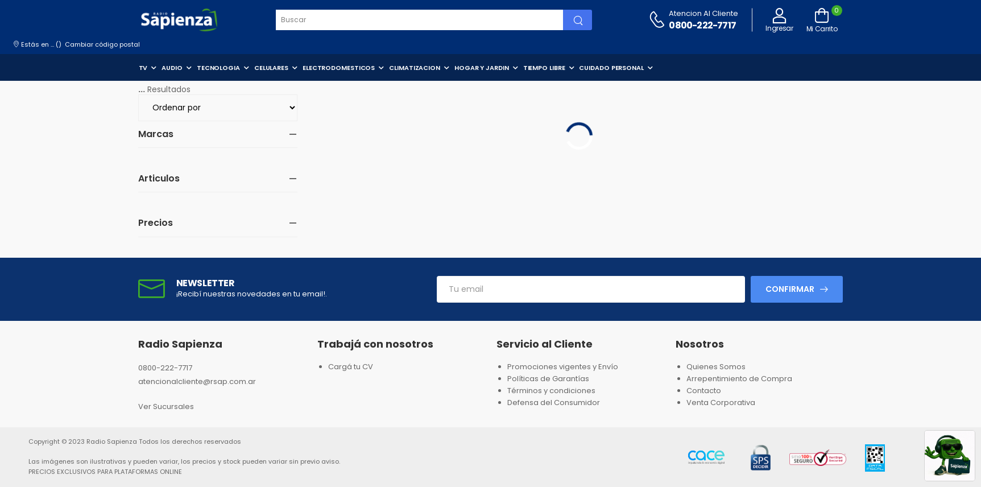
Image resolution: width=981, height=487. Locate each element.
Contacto (703, 390)
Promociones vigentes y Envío (562, 366)
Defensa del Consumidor (553, 402)
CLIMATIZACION (414, 67)
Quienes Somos (716, 366)
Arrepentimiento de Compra (739, 378)
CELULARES (271, 67)
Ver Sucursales (166, 406)
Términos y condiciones (551, 390)
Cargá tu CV (350, 366)
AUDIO (172, 67)
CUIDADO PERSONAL (611, 67)
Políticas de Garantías (548, 378)
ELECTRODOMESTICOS (339, 67)
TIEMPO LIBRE (544, 67)
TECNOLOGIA (218, 67)
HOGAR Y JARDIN (481, 67)
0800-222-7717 (702, 25)
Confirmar (789, 289)
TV (143, 67)
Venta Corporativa (720, 402)
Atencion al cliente (703, 13)
